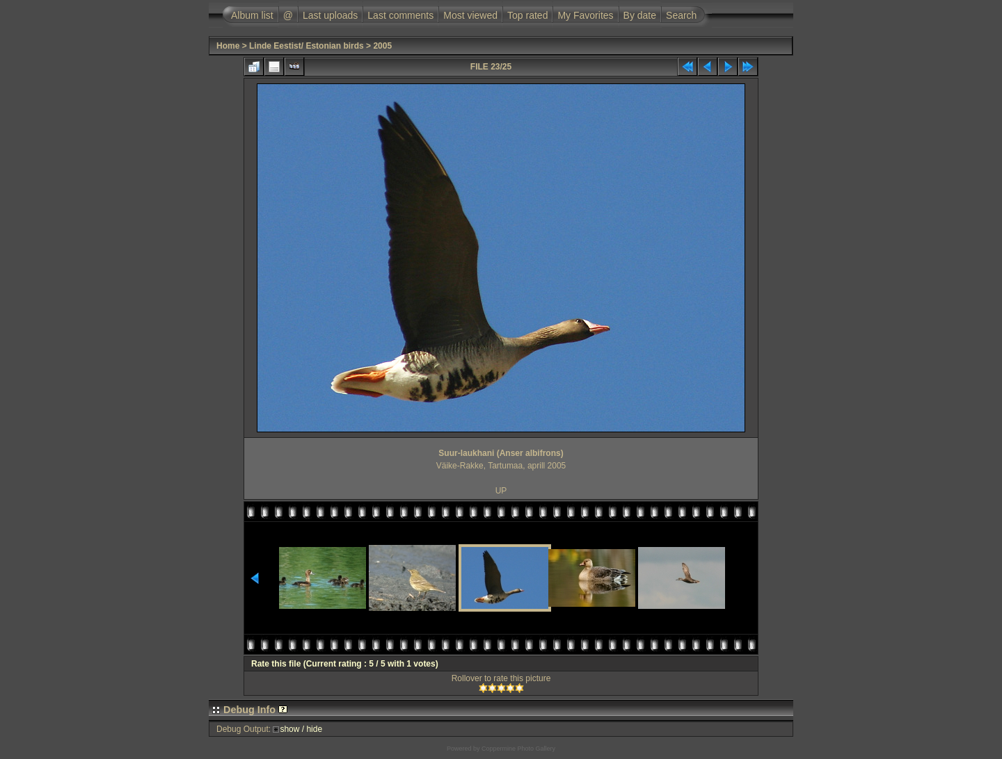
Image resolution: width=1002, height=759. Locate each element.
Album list (252, 15)
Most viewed (470, 15)
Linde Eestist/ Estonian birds (306, 46)
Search (681, 15)
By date (639, 15)
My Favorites (585, 15)
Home (227, 46)
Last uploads (330, 15)
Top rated (527, 15)
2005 (382, 46)
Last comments (400, 15)
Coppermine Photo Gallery (518, 748)
